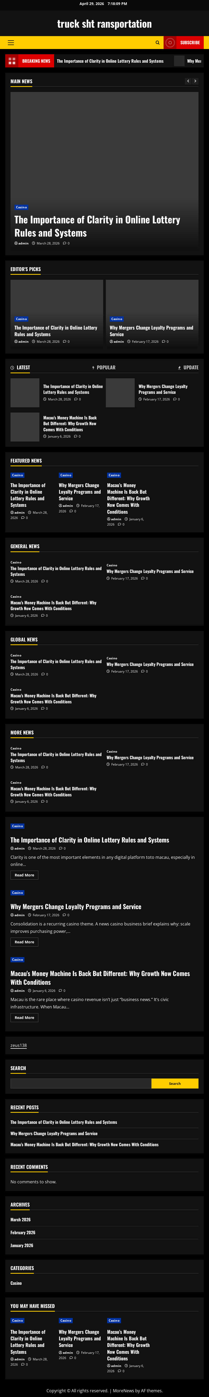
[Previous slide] (188, 81)
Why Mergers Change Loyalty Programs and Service (151, 330)
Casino (21, 207)
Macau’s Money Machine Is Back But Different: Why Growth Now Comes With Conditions (25, 427)
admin (23, 243)
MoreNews (123, 1391)
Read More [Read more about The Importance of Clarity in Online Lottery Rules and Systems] (26, 876)
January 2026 (22, 1245)
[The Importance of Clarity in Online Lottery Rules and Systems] (104, 171)
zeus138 (19, 1045)
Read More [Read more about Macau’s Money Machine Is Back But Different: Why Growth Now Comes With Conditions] (26, 1018)
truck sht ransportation (104, 23)
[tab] (20, 368)
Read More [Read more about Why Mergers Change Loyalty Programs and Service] (26, 943)
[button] (11, 42)
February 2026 (23, 1232)
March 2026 (21, 1219)
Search (18, 1068)
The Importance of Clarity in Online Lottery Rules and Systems (110, 61)
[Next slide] (195, 81)
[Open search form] (158, 42)
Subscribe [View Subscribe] (182, 42)
